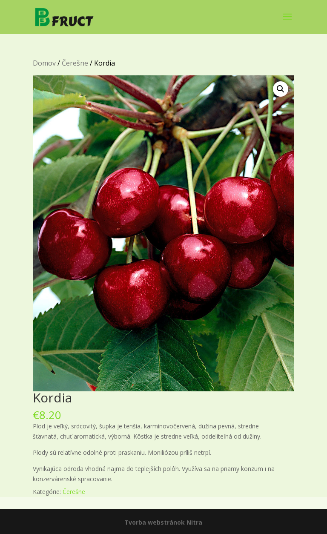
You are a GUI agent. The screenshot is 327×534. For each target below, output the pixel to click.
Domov (44, 63)
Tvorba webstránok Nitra (163, 522)
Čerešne (75, 63)
